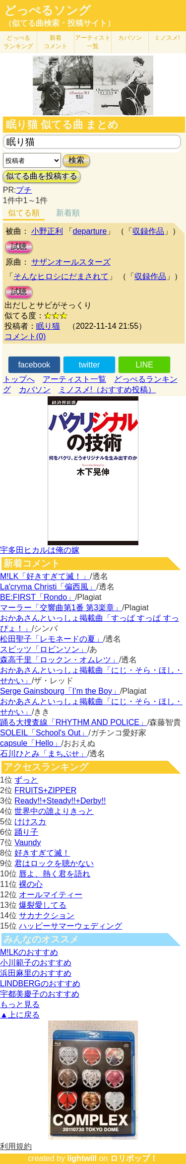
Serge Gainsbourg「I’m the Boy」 (60, 691)
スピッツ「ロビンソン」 (43, 649)
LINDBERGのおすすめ (40, 983)
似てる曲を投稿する (41, 176)
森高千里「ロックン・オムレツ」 (59, 659)
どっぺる (18, 42)
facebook (34, 365)
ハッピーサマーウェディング (70, 926)
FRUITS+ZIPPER (45, 790)
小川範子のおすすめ (35, 962)
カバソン (130, 37)
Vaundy (27, 842)
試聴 (19, 246)
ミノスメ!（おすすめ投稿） (107, 389)
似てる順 (24, 213)
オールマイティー (50, 894)
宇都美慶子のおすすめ (39, 994)
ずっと (26, 780)
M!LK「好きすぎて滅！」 (45, 576)
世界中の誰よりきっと (54, 811)
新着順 (68, 213)
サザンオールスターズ (71, 262)
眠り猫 (48, 326)
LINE (144, 365)
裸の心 (31, 884)
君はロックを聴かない (54, 863)
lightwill (82, 1158)
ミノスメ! (167, 37)
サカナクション (46, 915)
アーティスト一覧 (74, 379)
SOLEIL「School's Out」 (44, 732)
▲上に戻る (20, 1015)
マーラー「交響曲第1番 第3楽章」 (61, 607)
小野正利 (47, 231)
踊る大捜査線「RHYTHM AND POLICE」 (73, 722)
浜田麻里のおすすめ (35, 973)
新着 (55, 42)
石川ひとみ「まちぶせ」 (43, 753)
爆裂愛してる (42, 905)
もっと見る (20, 1004)
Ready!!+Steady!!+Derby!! (60, 801)
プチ (24, 190)
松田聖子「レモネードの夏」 (51, 639)
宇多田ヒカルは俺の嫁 (39, 550)
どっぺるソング (47, 10)
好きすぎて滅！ (42, 853)
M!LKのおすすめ (29, 952)
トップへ (19, 379)
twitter (89, 365)
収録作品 (148, 231)
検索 (76, 160)
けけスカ (30, 821)
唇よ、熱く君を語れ (54, 874)
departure (90, 231)
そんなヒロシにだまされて (61, 276)
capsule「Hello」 (31, 743)
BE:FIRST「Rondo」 (37, 597)
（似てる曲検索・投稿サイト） (59, 23)
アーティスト (93, 42)
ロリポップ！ (134, 1158)
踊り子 (26, 832)
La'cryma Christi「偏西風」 (48, 586)
